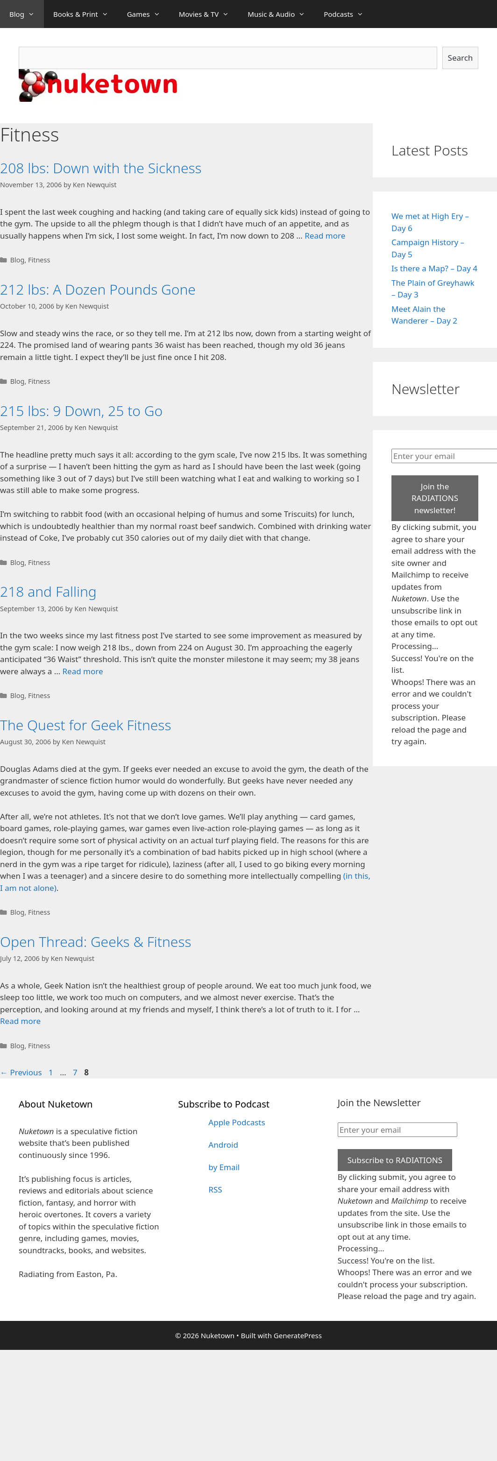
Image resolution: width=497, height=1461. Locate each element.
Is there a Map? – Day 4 (434, 268)
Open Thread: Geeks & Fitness (96, 941)
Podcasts (348, 14)
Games (148, 14)
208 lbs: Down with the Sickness (101, 167)
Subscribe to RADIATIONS (395, 1160)
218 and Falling (48, 591)
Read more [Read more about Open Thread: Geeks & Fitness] (20, 1021)
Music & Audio (281, 14)
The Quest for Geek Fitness (85, 724)
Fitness (39, 259)
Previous (21, 1072)
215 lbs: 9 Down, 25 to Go (81, 410)
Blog (26, 14)
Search (460, 57)
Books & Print (85, 14)
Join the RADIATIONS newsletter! (435, 498)
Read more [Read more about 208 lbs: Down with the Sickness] (325, 235)
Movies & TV (209, 14)
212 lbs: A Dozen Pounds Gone (98, 289)
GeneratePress (298, 1335)
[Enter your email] (397, 1129)
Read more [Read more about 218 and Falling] (83, 671)
